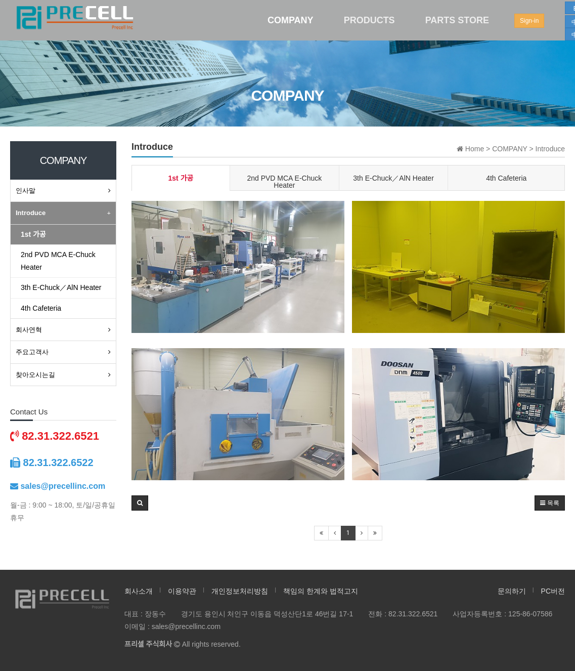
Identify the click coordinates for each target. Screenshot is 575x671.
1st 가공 (181, 178)
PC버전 (553, 591)
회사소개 (138, 591)
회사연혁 (29, 329)
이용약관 (182, 591)
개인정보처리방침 (239, 591)
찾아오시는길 (35, 375)
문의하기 (512, 591)
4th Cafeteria (506, 178)
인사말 (25, 190)
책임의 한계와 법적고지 (320, 591)
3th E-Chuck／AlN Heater (393, 178)
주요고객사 (32, 352)
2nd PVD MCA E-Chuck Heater (284, 181)
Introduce (31, 213)
